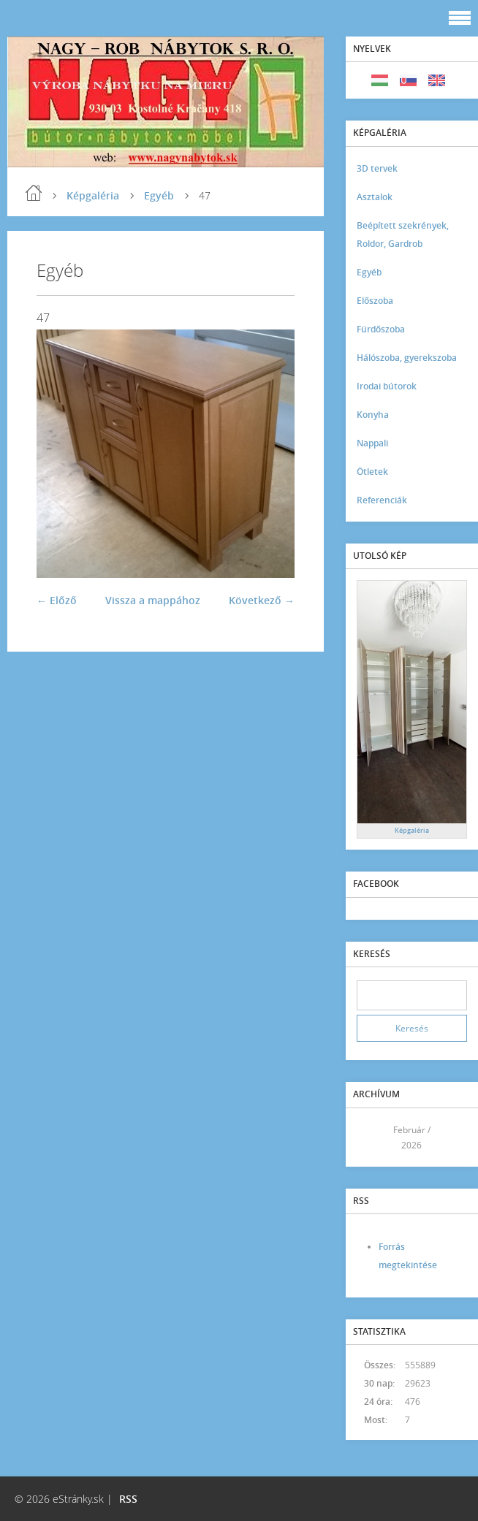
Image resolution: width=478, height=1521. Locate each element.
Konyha (373, 414)
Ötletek (372, 471)
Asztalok (374, 197)
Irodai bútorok (387, 386)
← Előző (57, 600)
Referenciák (382, 500)
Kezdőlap (34, 193)
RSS (128, 1499)
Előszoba (375, 300)
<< (373, 1137)
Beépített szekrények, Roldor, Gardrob (403, 234)
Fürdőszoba (381, 329)
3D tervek (377, 168)
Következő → (262, 600)
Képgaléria (93, 195)
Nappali (372, 443)
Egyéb (159, 195)
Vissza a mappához (152, 600)
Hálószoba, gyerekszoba (407, 357)
